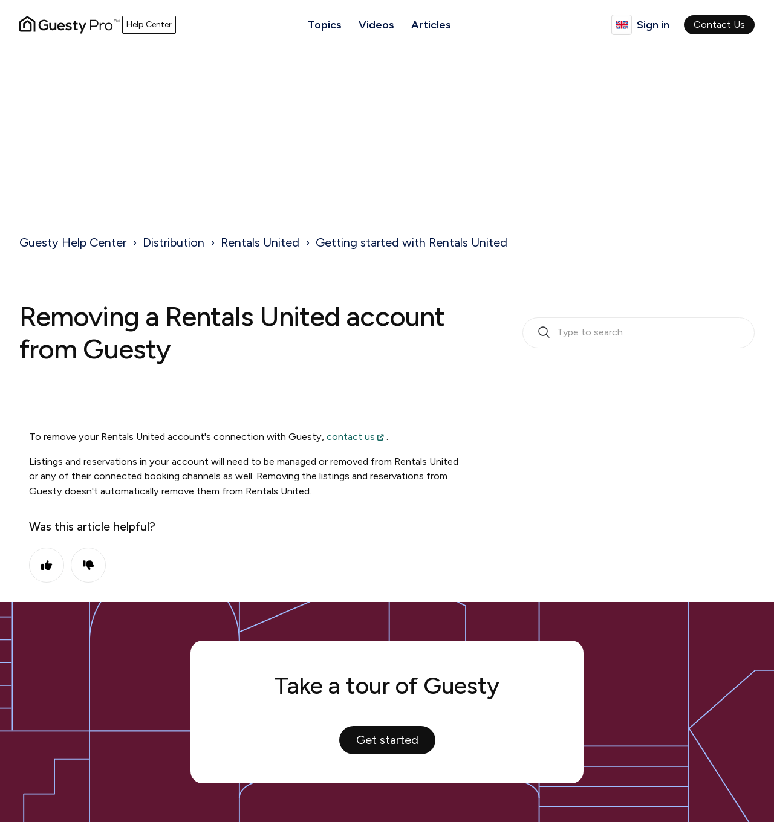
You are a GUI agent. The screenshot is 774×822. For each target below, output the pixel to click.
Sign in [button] (653, 24)
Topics (325, 24)
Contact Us (719, 24)
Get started (387, 740)
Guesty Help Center (72, 242)
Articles (431, 24)
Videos (376, 24)
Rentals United (260, 242)
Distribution (173, 242)
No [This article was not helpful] (88, 565)
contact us (351, 436)
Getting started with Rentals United (411, 242)
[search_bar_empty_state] (638, 333)
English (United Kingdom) (621, 25)
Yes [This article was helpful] (46, 565)
